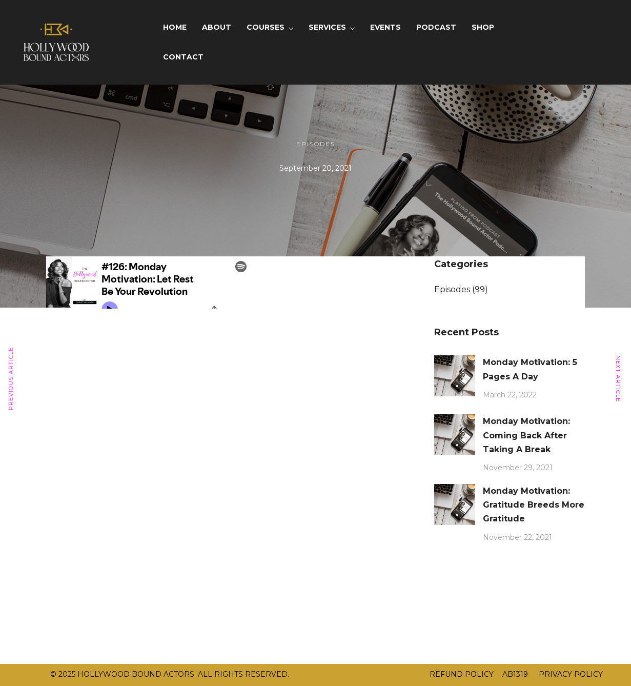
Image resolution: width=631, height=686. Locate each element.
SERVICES (327, 27)
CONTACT (183, 57)
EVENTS (385, 27)
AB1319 (515, 674)
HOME (175, 27)
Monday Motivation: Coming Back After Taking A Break (526, 435)
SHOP (483, 27)
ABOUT (216, 27)
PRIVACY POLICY (570, 674)
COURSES (265, 27)
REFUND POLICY (462, 674)
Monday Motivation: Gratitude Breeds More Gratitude (533, 504)
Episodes (315, 144)
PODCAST (436, 27)
